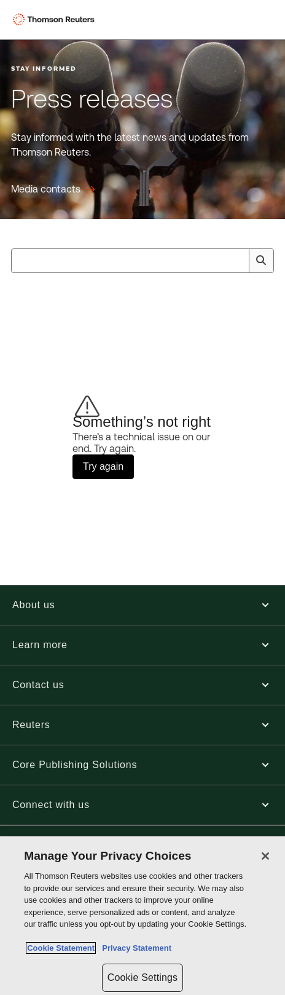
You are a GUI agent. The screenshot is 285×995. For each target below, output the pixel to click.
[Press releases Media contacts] (53, 189)
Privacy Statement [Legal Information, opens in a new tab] (134, 948)
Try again (103, 466)
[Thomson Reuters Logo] (56, 20)
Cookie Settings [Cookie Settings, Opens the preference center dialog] (142, 977)
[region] (142, 915)
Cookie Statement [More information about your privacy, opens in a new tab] (61, 948)
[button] (142, 605)
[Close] (265, 856)
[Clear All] (237, 260)
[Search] (261, 260)
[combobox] (142, 260)
